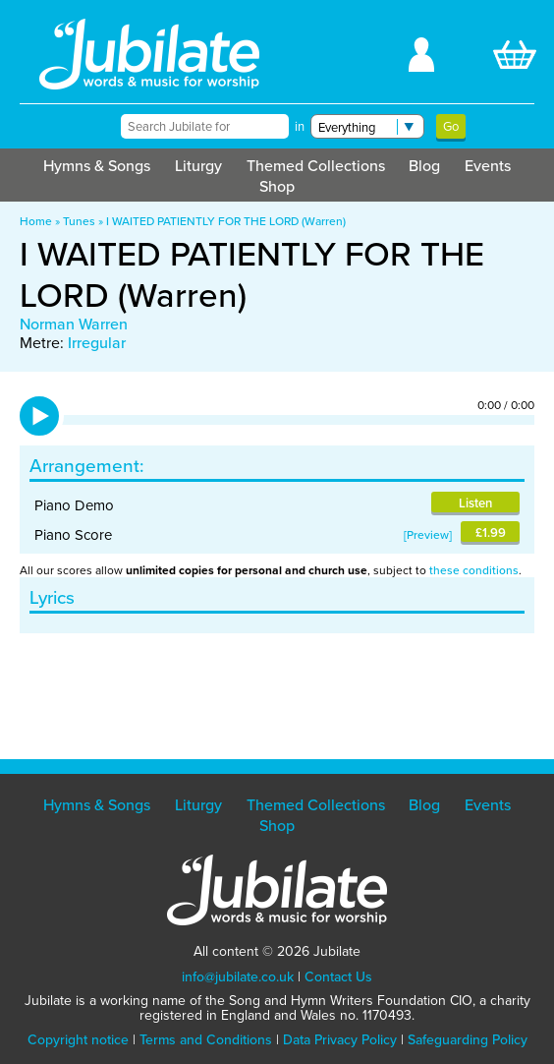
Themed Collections (316, 165)
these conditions (474, 570)
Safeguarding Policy (467, 1039)
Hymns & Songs (96, 165)
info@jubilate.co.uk (238, 976)
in (300, 126)
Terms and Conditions (205, 1039)
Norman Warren (74, 323)
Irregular (97, 342)
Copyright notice (78, 1039)
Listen (475, 503)
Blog (424, 165)
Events (488, 165)
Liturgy (198, 165)
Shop (277, 186)
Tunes (79, 220)
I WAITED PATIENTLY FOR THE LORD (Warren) (226, 220)
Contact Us (338, 976)
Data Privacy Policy (340, 1039)
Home (36, 220)
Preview (428, 534)
